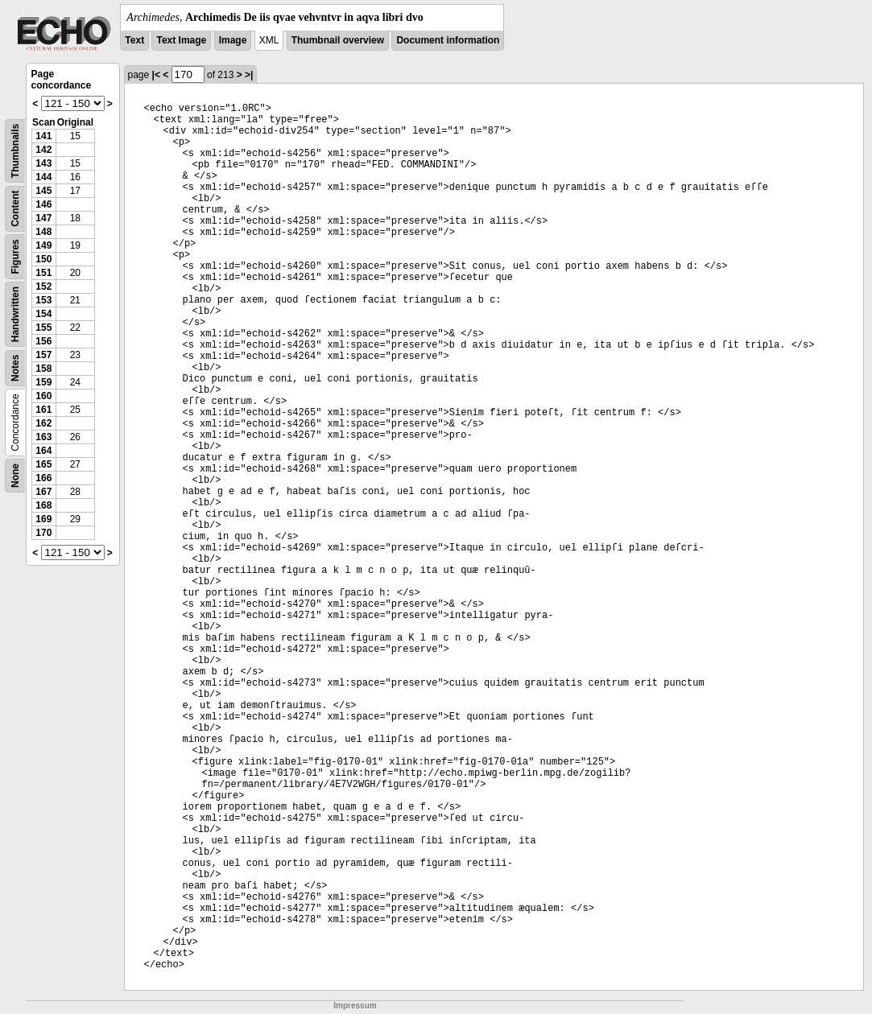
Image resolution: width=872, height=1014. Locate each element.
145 (43, 190)
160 (43, 396)
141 (43, 136)
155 (43, 327)
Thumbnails (15, 151)
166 (43, 478)
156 (43, 341)
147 (43, 218)
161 (43, 409)
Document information (447, 40)
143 (43, 163)
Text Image (181, 40)
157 (43, 355)
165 (43, 464)
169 (43, 519)
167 (43, 491)
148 (43, 231)
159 (43, 382)
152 (43, 286)
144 (43, 177)
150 (43, 259)
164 (43, 450)
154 (43, 313)
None (15, 476)
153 (43, 300)
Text (134, 40)
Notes (15, 368)
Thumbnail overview (337, 40)
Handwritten (15, 314)
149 (43, 245)
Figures (15, 256)
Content (15, 209)
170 (43, 532)
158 (43, 368)
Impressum (354, 1005)
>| (249, 74)
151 (43, 272)
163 (43, 437)
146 (43, 204)
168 (43, 505)
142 (43, 149)
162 (43, 423)
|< (156, 74)
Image (233, 40)
